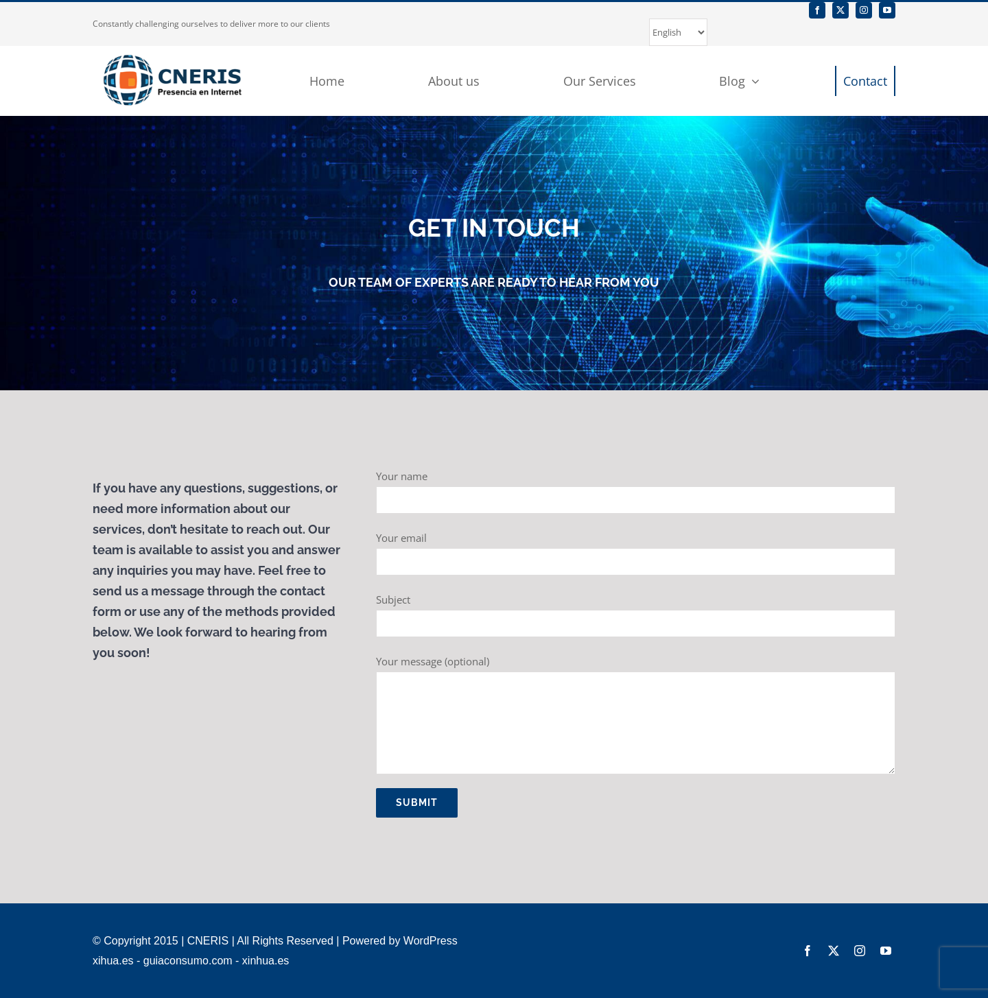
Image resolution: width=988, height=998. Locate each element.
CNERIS (207, 941)
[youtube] (887, 10)
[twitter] (840, 10)
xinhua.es (266, 960)
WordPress (430, 941)
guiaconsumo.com (188, 960)
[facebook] (817, 10)
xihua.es (113, 960)
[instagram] (864, 10)
